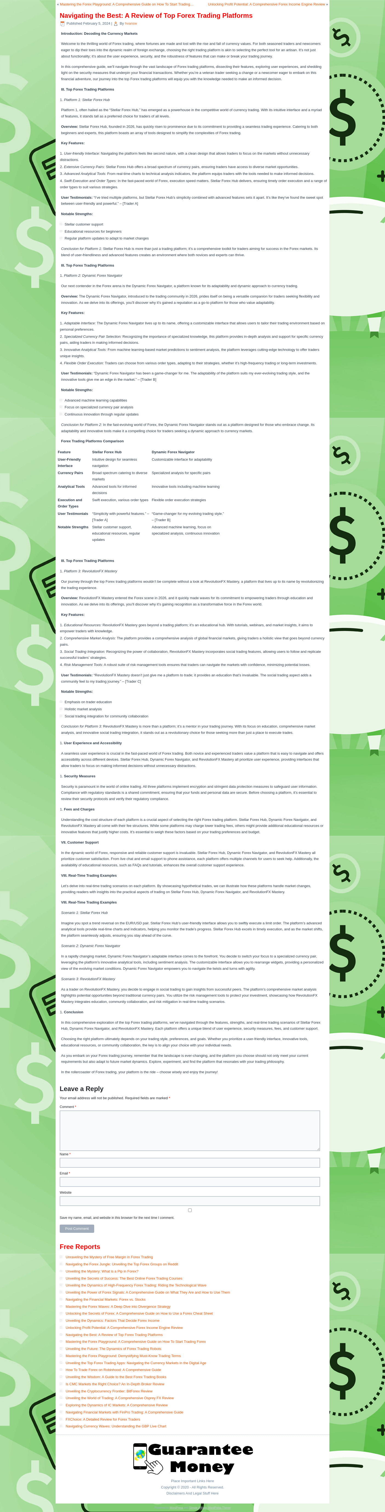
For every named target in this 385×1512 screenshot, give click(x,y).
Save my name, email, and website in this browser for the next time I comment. (117, 1218)
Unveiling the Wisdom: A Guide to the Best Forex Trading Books (116, 1377)
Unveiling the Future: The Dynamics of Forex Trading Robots (113, 1349)
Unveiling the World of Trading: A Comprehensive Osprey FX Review (120, 1398)
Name (65, 1154)
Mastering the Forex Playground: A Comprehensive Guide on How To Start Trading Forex (136, 1342)
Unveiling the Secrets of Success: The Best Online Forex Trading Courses (124, 1278)
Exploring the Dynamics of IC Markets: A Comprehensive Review (117, 1405)
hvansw (131, 23)
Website (65, 1192)
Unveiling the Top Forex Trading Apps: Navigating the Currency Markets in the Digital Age (136, 1363)
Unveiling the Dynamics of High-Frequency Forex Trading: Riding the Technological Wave (136, 1285)
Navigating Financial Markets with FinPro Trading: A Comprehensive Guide (124, 1412)
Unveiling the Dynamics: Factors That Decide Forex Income (113, 1320)
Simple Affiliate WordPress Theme (210, 1507)
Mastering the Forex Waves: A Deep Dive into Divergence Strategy (118, 1307)
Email (65, 1173)
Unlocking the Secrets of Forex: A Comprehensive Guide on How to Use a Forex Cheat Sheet (139, 1313)
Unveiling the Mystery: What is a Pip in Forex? (102, 1271)
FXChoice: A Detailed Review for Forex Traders (103, 1419)
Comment (68, 1107)
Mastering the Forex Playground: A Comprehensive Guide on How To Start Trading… (127, 4)
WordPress (176, 1507)
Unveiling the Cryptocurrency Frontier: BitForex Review (109, 1391)
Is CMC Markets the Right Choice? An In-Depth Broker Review (115, 1384)
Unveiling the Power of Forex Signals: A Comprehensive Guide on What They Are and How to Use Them (148, 1292)
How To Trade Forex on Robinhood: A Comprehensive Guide (113, 1370)
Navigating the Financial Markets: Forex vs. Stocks (106, 1299)
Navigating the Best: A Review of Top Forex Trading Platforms (114, 1335)
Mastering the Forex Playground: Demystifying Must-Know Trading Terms (123, 1356)
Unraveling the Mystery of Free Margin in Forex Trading (109, 1257)
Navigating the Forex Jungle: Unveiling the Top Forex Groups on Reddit (122, 1264)
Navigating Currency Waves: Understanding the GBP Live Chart (116, 1426)
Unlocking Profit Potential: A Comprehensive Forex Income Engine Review (266, 4)
